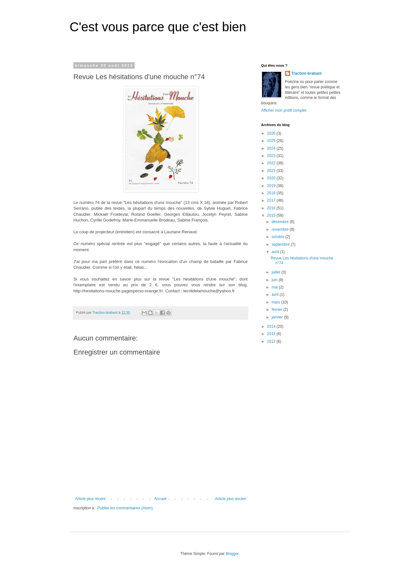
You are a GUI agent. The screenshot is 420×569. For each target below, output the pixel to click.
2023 (272, 155)
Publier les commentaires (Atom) (125, 508)
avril (276, 294)
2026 (272, 133)
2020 (272, 178)
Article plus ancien (230, 499)
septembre (281, 244)
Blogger (232, 553)
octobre (278, 237)
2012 (272, 341)
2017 (272, 200)
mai (275, 287)
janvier (278, 317)
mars (276, 302)
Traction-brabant (306, 73)
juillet (276, 272)
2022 (272, 163)
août (276, 252)
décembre (281, 222)
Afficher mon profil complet (283, 110)
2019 (272, 185)
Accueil (160, 499)
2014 (272, 326)
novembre (281, 229)
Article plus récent (90, 499)
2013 (272, 334)
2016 (272, 208)
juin (275, 280)
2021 (272, 170)
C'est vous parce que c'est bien (158, 27)
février (277, 309)
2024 (272, 148)
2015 (272, 215)
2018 (272, 193)
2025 (272, 141)
